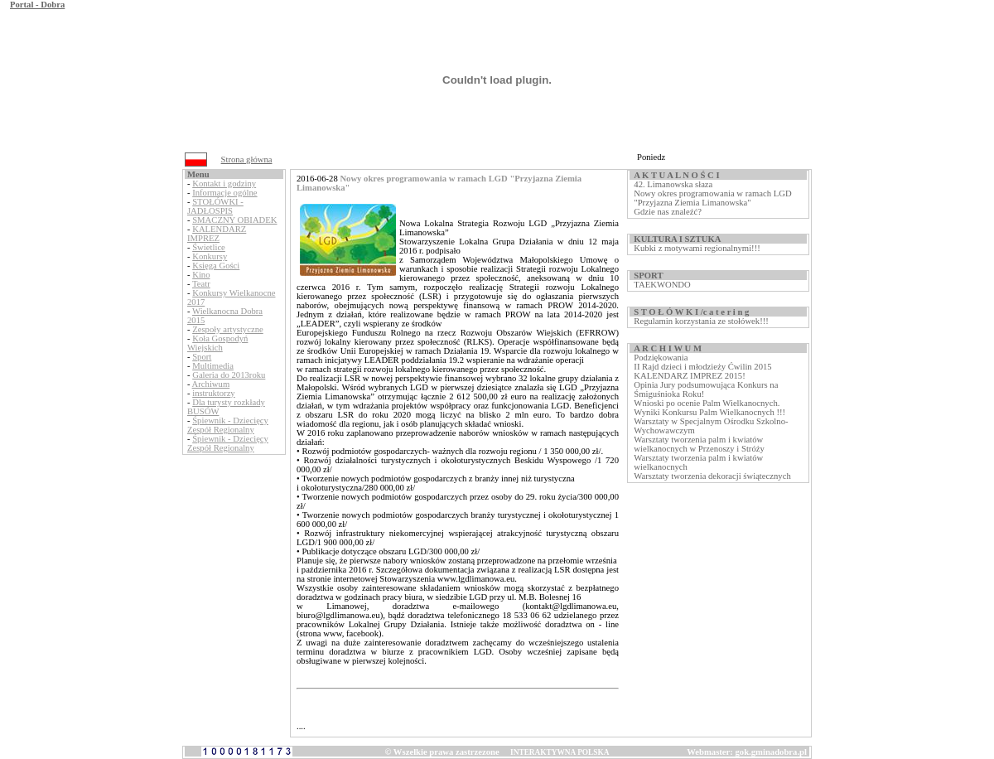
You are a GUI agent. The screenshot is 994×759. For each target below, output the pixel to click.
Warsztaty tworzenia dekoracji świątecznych (712, 476)
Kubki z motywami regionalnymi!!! (697, 248)
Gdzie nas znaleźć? (668, 211)
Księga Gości (215, 265)
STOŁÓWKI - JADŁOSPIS (215, 206)
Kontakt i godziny (224, 183)
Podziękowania (661, 357)
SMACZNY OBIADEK (234, 220)
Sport (201, 356)
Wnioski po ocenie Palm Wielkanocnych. (706, 403)
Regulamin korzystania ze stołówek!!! (701, 321)
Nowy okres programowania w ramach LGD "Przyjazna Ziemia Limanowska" (712, 198)
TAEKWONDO (662, 284)
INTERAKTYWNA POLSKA (559, 752)
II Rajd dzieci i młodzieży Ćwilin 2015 (702, 366)
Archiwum (211, 384)
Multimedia (213, 365)
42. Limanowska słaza (673, 184)
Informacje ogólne (224, 192)
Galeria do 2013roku (228, 375)
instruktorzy (213, 393)
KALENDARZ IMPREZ (216, 234)
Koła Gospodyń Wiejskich (217, 343)
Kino (201, 274)
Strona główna (247, 159)
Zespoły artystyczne (227, 329)
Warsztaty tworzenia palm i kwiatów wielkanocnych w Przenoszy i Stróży (699, 444)
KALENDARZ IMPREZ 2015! (689, 375)
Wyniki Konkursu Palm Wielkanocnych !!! (709, 412)
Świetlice (208, 247)
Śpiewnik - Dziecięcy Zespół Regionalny (227, 425)
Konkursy (209, 256)
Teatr (201, 283)
